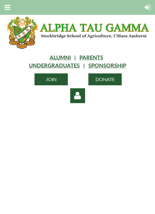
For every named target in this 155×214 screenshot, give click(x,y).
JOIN (51, 79)
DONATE (105, 79)
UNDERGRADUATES (54, 65)
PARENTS (91, 57)
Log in (77, 95)
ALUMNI (60, 57)
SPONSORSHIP (107, 65)
